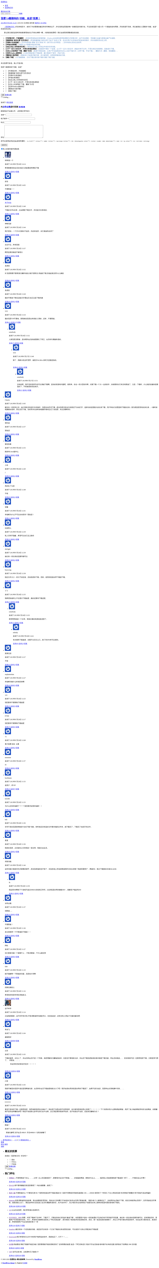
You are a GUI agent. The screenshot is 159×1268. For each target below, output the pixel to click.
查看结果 (8, 95)
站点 (2, 122)
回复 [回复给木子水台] (17, 216)
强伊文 (37, 23)
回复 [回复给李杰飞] (17, 1043)
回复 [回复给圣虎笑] (17, 283)
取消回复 (22, 107)
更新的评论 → (26, 1142)
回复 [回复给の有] (18, 1095)
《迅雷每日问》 (9, 27)
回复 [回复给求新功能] (17, 875)
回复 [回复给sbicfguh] (17, 562)
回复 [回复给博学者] (17, 437)
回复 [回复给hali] (17, 833)
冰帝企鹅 (6, 107)
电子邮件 (5, 118)
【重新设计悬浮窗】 (14, 89)
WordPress (38, 1262)
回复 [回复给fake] (17, 980)
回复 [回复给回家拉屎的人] (17, 1001)
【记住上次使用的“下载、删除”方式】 (21, 84)
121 (10, 1212)
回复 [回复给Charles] (17, 415)
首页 (6, 5)
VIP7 (10, 1254)
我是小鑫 (12, 1195)
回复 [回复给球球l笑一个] (17, 174)
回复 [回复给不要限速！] (17, 938)
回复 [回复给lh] (21, 896)
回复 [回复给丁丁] (17, 604)
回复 (24, 1184)
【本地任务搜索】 (13, 77)
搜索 (20, 13)
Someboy (12, 1232)
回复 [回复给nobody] (25, 646)
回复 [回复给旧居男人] (17, 542)
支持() (7, 174)
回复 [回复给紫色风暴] (17, 458)
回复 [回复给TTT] (19, 325)
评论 (43, 23)
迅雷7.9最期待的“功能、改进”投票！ (20, 18)
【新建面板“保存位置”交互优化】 (19, 73)
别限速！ (12, 1180)
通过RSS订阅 (5, 11)
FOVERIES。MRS (15, 1220)
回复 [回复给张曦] (17, 521)
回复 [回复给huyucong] (17, 583)
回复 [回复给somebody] (21, 345)
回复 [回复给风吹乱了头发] (17, 500)
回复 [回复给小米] (17, 478)
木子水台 (8, 205)
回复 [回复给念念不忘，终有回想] (17, 258)
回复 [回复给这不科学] (17, 1022)
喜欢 (13, 1162)
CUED (25, 1265)
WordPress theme (8, 1265)
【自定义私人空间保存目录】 (17, 80)
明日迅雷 (9, 102)
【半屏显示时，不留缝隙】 (17, 71)
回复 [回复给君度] (17, 854)
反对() (13, 174)
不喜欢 (13, 1166)
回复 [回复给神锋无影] (17, 237)
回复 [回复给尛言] (18, 1074)
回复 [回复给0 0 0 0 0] (18, 1117)
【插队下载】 (12, 91)
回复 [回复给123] (17, 709)
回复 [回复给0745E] (17, 729)
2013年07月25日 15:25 (8, 23)
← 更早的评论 (6, 1142)
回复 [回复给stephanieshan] (17, 688)
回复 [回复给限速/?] (18, 1139)
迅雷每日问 (9, 8)
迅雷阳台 (4, 2)
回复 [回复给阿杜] (17, 959)
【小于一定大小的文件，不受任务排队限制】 (23, 82)
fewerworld (12, 1239)
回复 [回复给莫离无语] (17, 667)
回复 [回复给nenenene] (17, 771)
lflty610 (11, 1188)
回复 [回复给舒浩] (17, 195)
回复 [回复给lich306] (17, 812)
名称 (3, 115)
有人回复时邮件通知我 (11, 151)
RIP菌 (11, 1247)
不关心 (13, 1164)
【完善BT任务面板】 (14, 75)
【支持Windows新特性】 (16, 86)
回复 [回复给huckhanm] (17, 791)
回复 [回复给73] (17, 750)
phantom (12, 1203)
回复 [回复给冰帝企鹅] (17, 917)
